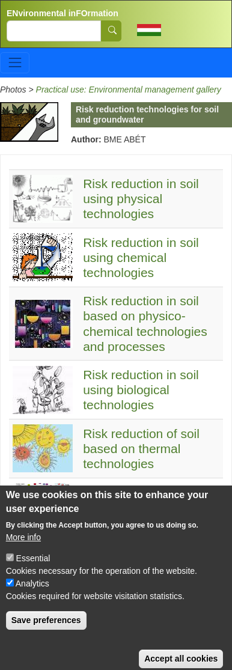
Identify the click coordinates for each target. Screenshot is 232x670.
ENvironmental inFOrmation (62, 13)
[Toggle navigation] (14, 62)
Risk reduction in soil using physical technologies (141, 199)
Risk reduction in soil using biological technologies (141, 390)
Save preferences (46, 632)
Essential (33, 570)
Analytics (32, 595)
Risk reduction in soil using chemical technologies (141, 257)
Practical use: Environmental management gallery (128, 89)
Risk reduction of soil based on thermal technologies (141, 449)
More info (23, 549)
